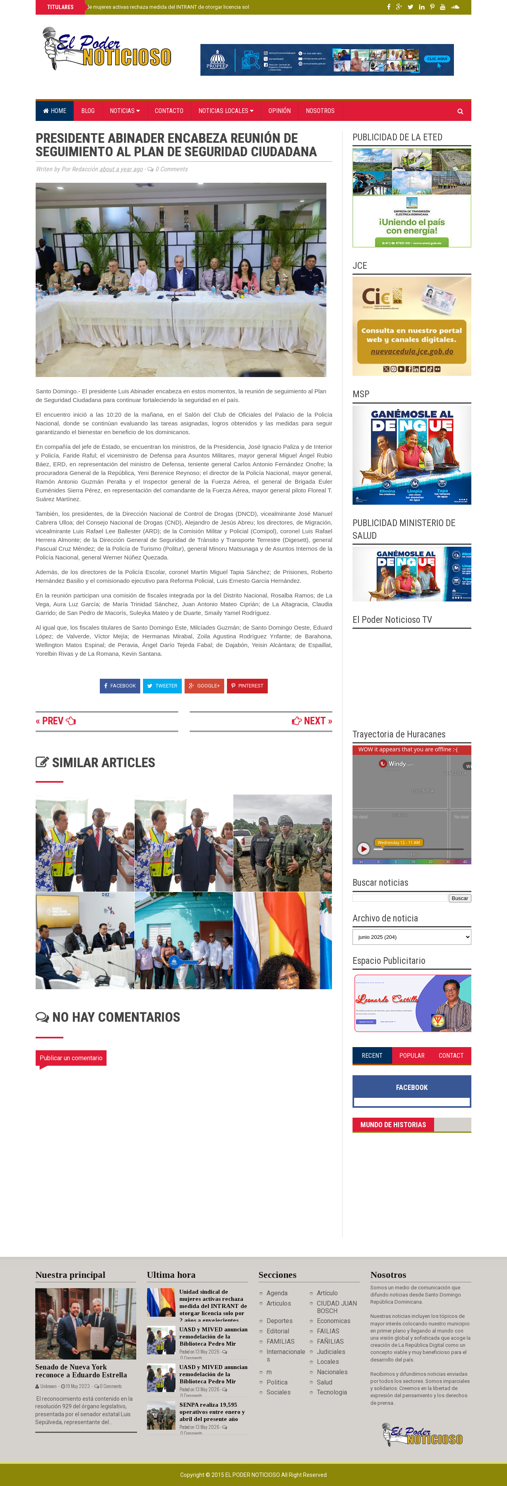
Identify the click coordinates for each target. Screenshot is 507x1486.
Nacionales (332, 1372)
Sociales (279, 1392)
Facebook (120, 686)
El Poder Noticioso (253, 1475)
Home (54, 111)
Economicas (334, 1321)
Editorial (278, 1331)
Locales (328, 1361)
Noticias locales (226, 111)
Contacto (169, 111)
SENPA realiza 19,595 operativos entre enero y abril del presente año (212, 1412)
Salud (324, 1382)
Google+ (204, 686)
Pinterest (247, 686)
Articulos (279, 1303)
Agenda (277, 1293)
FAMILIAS (281, 1341)
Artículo (327, 1293)
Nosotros (320, 111)
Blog (88, 111)
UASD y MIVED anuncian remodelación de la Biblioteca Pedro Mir (213, 1336)
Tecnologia (332, 1392)
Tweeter (162, 686)
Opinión (280, 111)
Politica (277, 1382)
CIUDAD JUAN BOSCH (337, 1307)
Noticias (125, 111)
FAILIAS (328, 1331)
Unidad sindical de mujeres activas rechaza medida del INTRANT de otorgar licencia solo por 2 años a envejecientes (180, 7)
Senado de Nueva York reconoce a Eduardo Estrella (81, 1371)
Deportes (280, 1321)
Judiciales (331, 1352)
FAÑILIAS (330, 1341)
